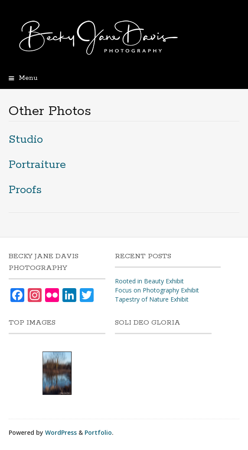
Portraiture (37, 165)
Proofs (25, 190)
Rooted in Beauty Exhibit (149, 281)
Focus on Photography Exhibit (157, 290)
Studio (26, 139)
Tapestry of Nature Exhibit (152, 299)
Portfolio (98, 432)
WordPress (61, 432)
